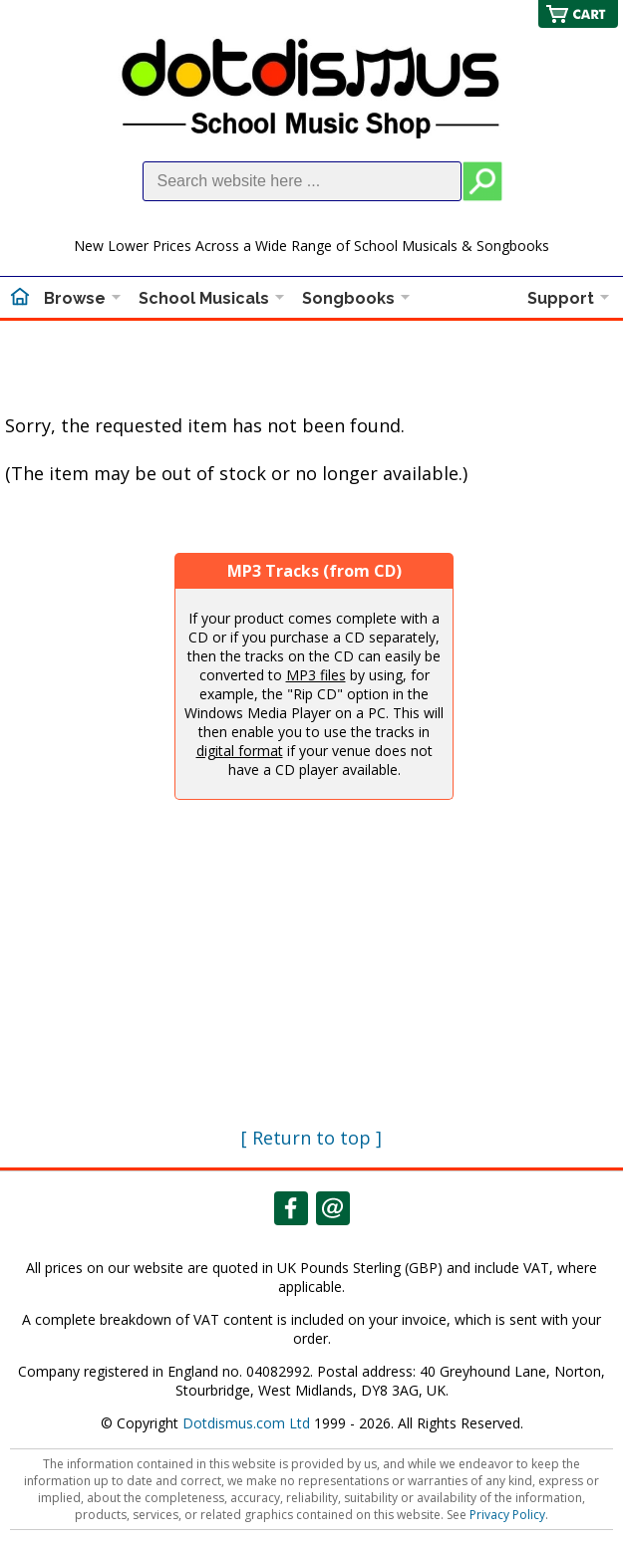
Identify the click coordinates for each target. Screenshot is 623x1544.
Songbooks (348, 298)
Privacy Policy (507, 1514)
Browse (75, 298)
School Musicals (204, 298)
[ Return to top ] (311, 1138)
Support (560, 298)
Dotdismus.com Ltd (246, 1423)
